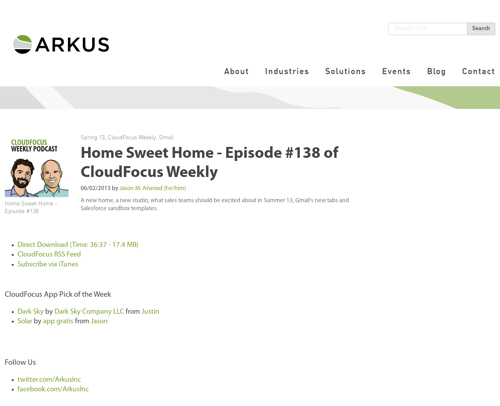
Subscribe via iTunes (48, 264)
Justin (150, 312)
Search (481, 29)
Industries (287, 71)
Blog (436, 71)
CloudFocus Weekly (132, 137)
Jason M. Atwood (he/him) (153, 189)
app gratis (58, 321)
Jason (99, 321)
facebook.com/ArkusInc (53, 389)
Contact (478, 71)
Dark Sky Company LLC (89, 312)
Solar (25, 321)
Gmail (166, 137)
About (236, 71)
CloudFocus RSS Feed (49, 254)
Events (396, 71)
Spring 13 (93, 137)
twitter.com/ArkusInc (49, 380)
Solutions (345, 71)
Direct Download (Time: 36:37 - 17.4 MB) (78, 245)
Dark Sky (31, 312)
